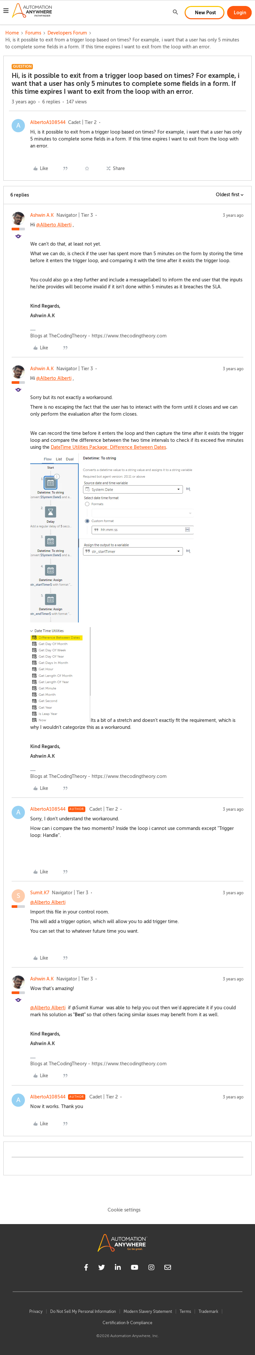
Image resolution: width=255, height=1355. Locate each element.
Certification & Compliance (127, 1323)
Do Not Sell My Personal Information (83, 1311)
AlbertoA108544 (47, 122)
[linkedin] (118, 1268)
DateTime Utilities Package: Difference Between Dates (108, 447)
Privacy (35, 1311)
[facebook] (86, 1268)
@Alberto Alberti (53, 224)
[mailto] (167, 1268)
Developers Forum (67, 32)
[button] (6, 12)
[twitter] (101, 1268)
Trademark (208, 1311)
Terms (185, 1311)
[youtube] (134, 1268)
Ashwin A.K (42, 215)
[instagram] (151, 1268)
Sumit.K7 (39, 892)
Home (12, 32)
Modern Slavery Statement (148, 1311)
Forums (33, 32)
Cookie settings (124, 1210)
